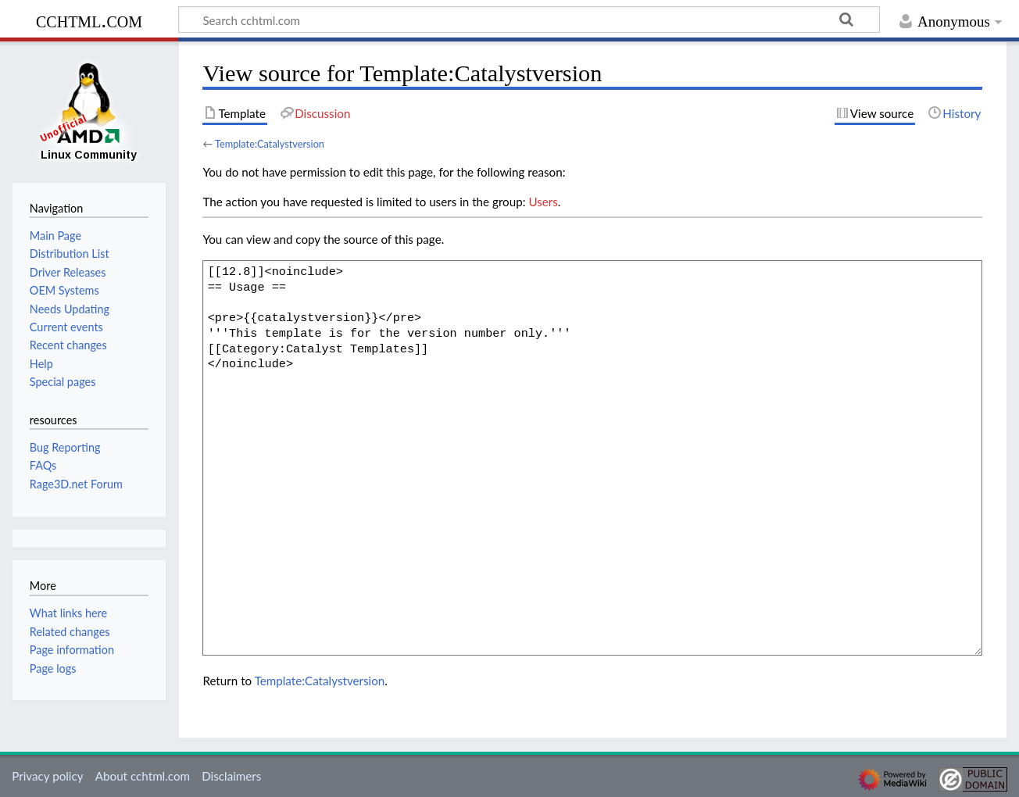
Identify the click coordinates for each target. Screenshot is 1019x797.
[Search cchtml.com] (529, 19)
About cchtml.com (142, 776)
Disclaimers (231, 776)
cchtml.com (89, 20)
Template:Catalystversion (269, 144)
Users (542, 202)
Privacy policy (47, 776)
